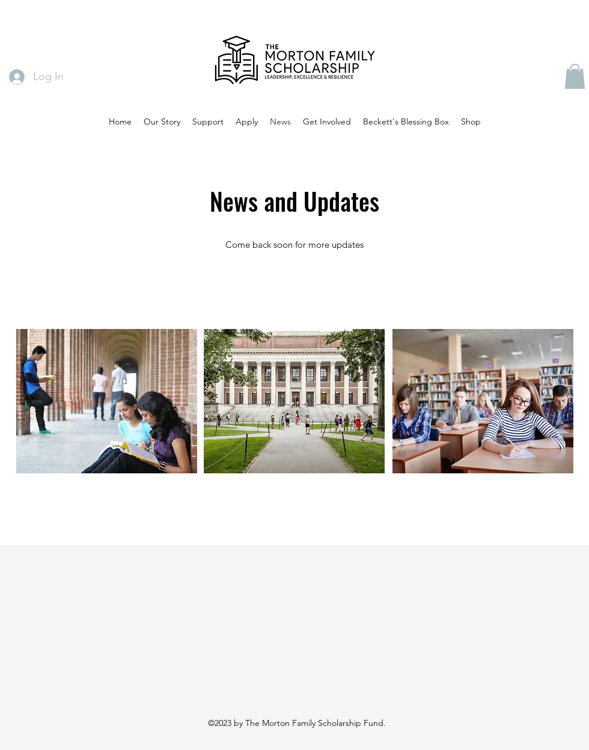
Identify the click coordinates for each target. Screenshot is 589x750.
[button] (574, 76)
